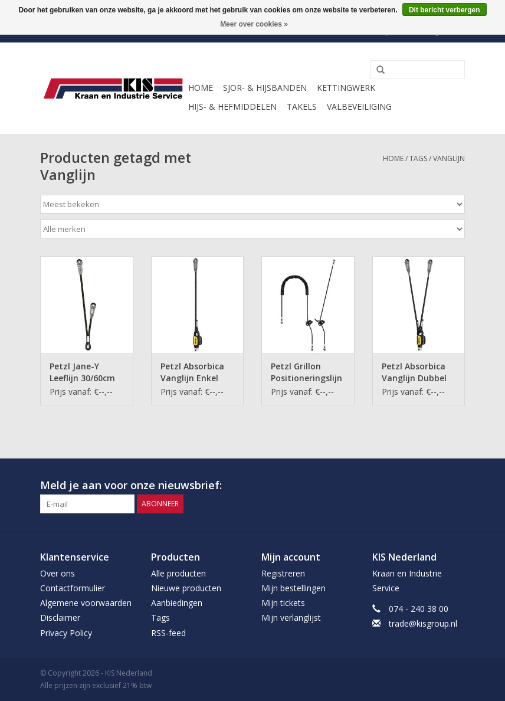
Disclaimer (60, 617)
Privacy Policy (66, 632)
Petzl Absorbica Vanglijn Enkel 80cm (192, 372)
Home (200, 87)
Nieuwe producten (186, 588)
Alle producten (178, 573)
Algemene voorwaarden (86, 602)
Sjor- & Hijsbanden (265, 87)
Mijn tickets (283, 602)
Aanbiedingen (176, 602)
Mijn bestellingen (293, 588)
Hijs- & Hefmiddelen (232, 106)
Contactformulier (72, 588)
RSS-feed (168, 632)
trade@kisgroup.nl (423, 623)
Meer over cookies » (254, 24)
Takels (302, 106)
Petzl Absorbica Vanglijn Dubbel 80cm (414, 372)
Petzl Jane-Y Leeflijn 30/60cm (82, 372)
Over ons (57, 573)
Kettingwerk (346, 87)
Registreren (283, 573)
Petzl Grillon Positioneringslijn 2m (306, 372)
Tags (418, 158)
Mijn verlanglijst (291, 617)
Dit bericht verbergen (444, 10)
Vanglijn (449, 158)
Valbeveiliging (359, 106)
